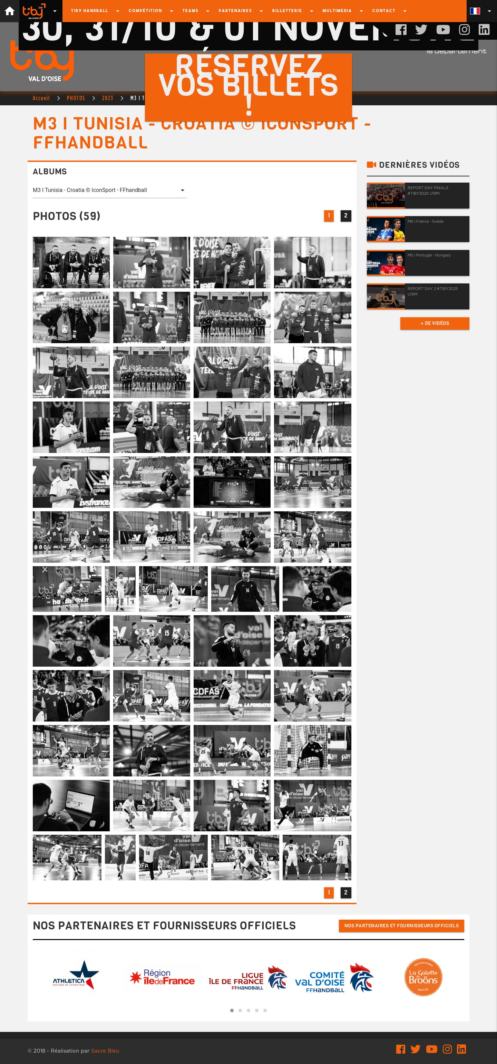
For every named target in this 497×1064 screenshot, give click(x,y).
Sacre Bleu (105, 1051)
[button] (232, 1010)
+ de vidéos (435, 323)
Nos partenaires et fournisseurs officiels (401, 925)
